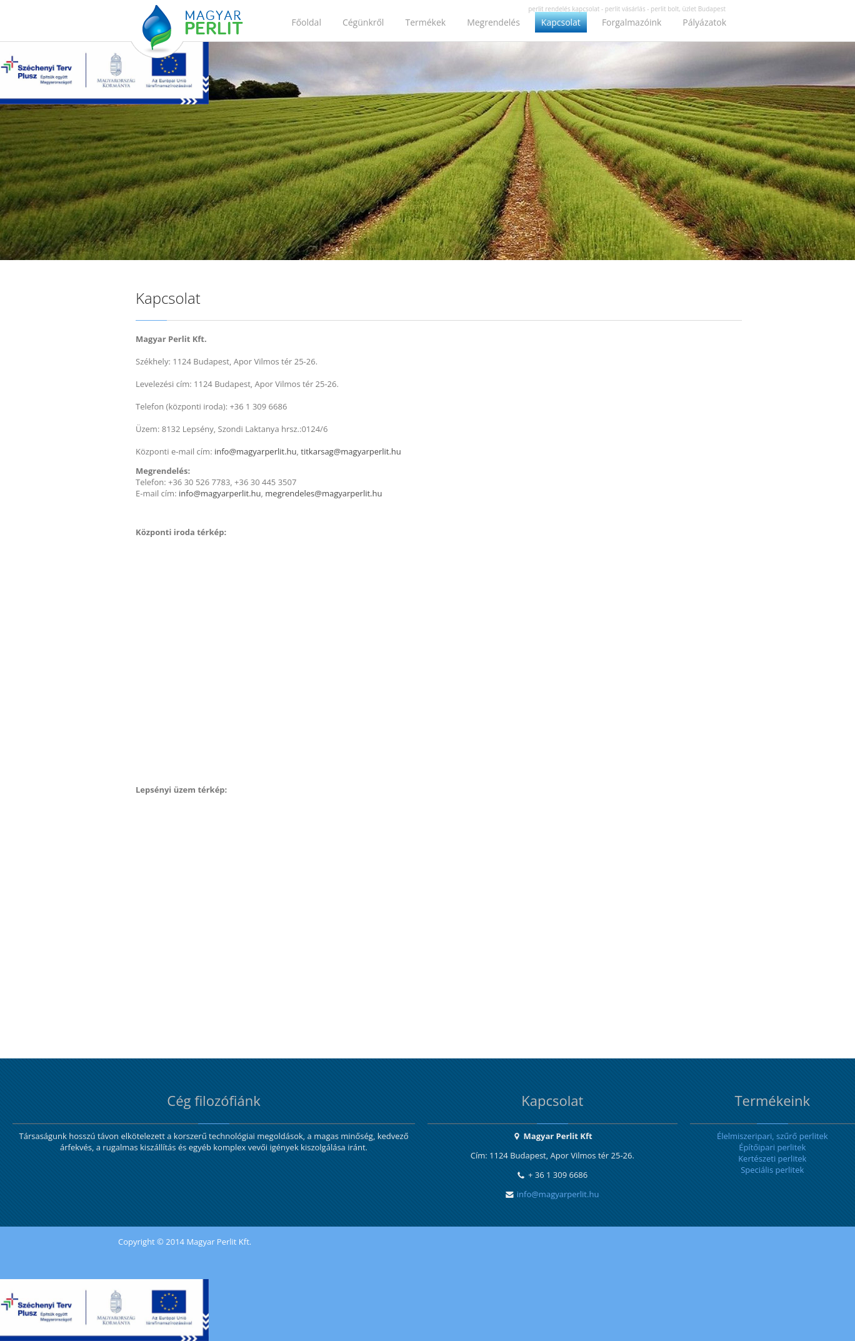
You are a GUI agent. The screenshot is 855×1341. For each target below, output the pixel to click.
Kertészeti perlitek (772, 1158)
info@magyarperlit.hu (558, 1194)
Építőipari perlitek (772, 1147)
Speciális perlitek (772, 1169)
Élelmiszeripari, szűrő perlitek (772, 1136)
